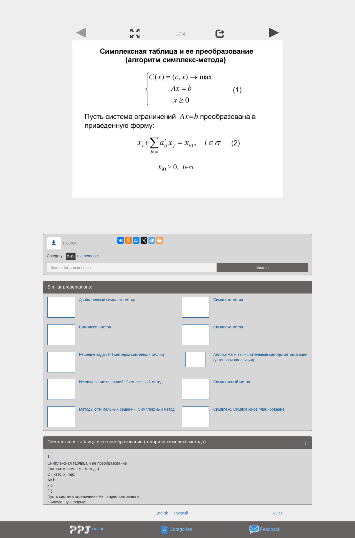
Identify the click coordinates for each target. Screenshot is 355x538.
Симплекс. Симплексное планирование (249, 409)
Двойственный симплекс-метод (107, 299)
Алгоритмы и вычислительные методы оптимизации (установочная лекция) (260, 357)
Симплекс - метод (95, 327)
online (98, 528)
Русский (181, 513)
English (162, 513)
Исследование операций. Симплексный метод (121, 382)
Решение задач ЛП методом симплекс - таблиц (121, 354)
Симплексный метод (231, 382)
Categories (181, 529)
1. (49, 456)
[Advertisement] (177, 12)
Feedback (270, 529)
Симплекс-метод (228, 299)
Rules (278, 513)
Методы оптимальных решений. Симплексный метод (127, 409)
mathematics (82, 256)
